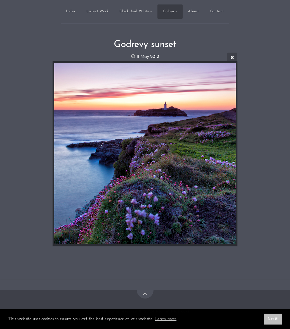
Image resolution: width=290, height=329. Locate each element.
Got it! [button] (273, 319)
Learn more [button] (165, 319)
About (193, 11)
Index (71, 11)
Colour (169, 11)
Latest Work (97, 11)
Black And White (134, 11)
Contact (217, 11)
